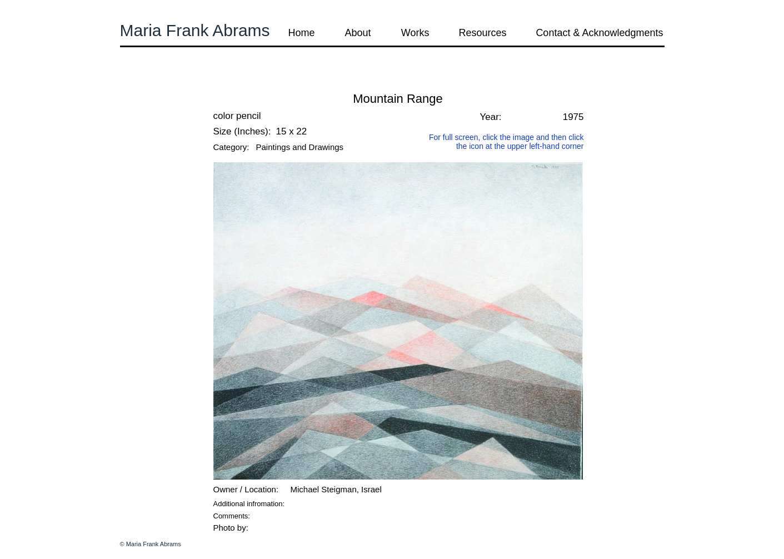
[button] (150, 83)
